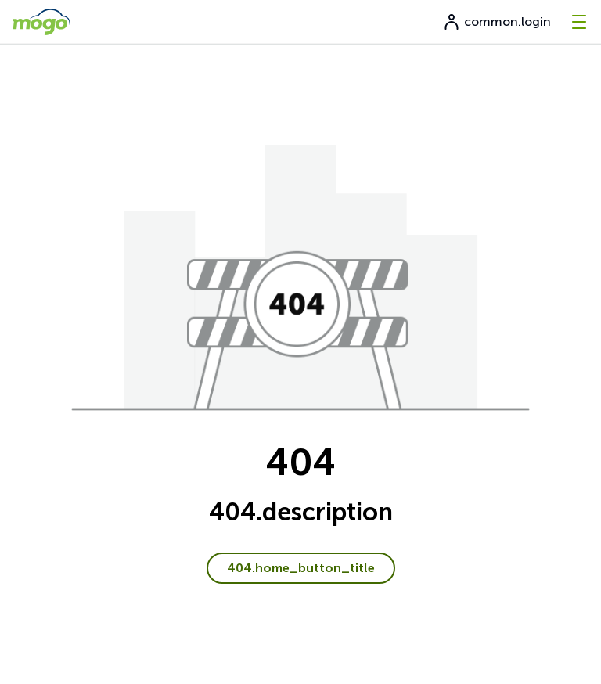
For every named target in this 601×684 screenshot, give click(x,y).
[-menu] (579, 22)
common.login (496, 22)
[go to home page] (41, 22)
